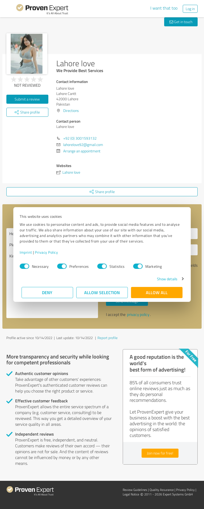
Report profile (107, 337)
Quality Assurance (162, 489)
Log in (190, 8)
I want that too (163, 8)
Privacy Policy (48, 252)
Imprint (28, 252)
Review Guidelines (135, 489)
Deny (47, 292)
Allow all (157, 292)
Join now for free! (160, 453)
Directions (71, 110)
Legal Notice (131, 494)
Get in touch (180, 21)
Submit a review (27, 99)
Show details (165, 278)
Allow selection (102, 292)
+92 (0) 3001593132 (80, 138)
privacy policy (138, 314)
